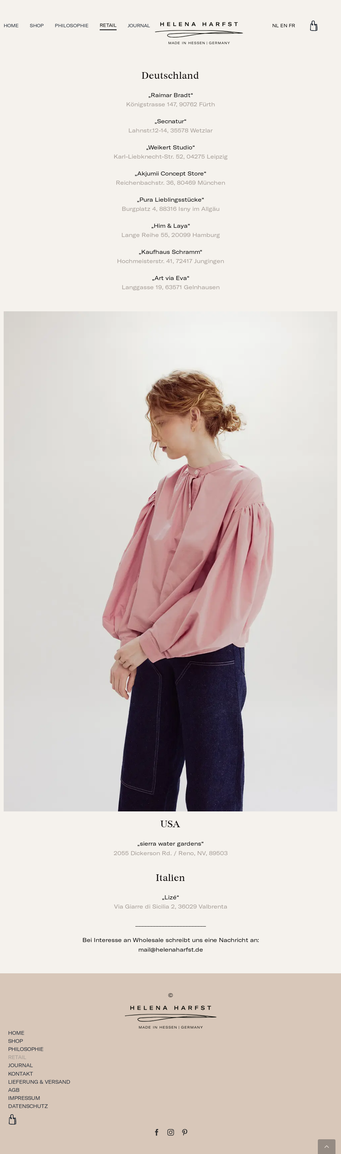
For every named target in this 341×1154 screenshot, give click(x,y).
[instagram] (170, 1132)
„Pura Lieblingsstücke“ (170, 199)
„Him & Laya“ (170, 225)
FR (292, 25)
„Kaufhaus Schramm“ (170, 251)
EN (283, 25)
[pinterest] (184, 1132)
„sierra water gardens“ (170, 843)
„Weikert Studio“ (170, 147)
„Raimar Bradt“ (170, 95)
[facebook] (156, 1132)
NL (275, 25)
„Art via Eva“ (170, 278)
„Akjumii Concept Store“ (170, 173)
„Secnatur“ (170, 121)
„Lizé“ (170, 897)
